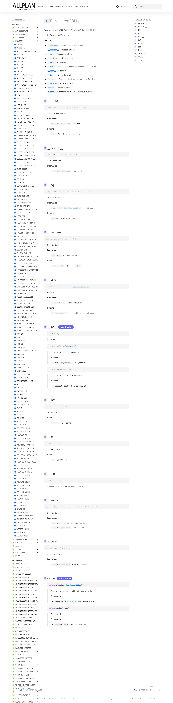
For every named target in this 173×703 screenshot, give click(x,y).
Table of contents (142, 20)
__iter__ (52, 71)
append (51, 87)
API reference (56, 6)
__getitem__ (53, 58)
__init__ (52, 66)
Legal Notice (114, 699)
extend (51, 92)
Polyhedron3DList (75, 191)
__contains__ (54, 45)
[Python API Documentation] (23, 6)
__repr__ (52, 79)
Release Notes (82, 6)
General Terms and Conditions (129, 699)
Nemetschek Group (70, 699)
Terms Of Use (144, 699)
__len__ (51, 75)
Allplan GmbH (43, 699)
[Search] (147, 6)
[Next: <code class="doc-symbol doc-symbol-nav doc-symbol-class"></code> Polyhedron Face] (146, 689)
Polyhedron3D (72, 107)
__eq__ (51, 54)
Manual (42, 6)
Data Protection (155, 699)
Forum (69, 6)
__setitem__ (53, 83)
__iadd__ (52, 62)
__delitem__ (53, 50)
